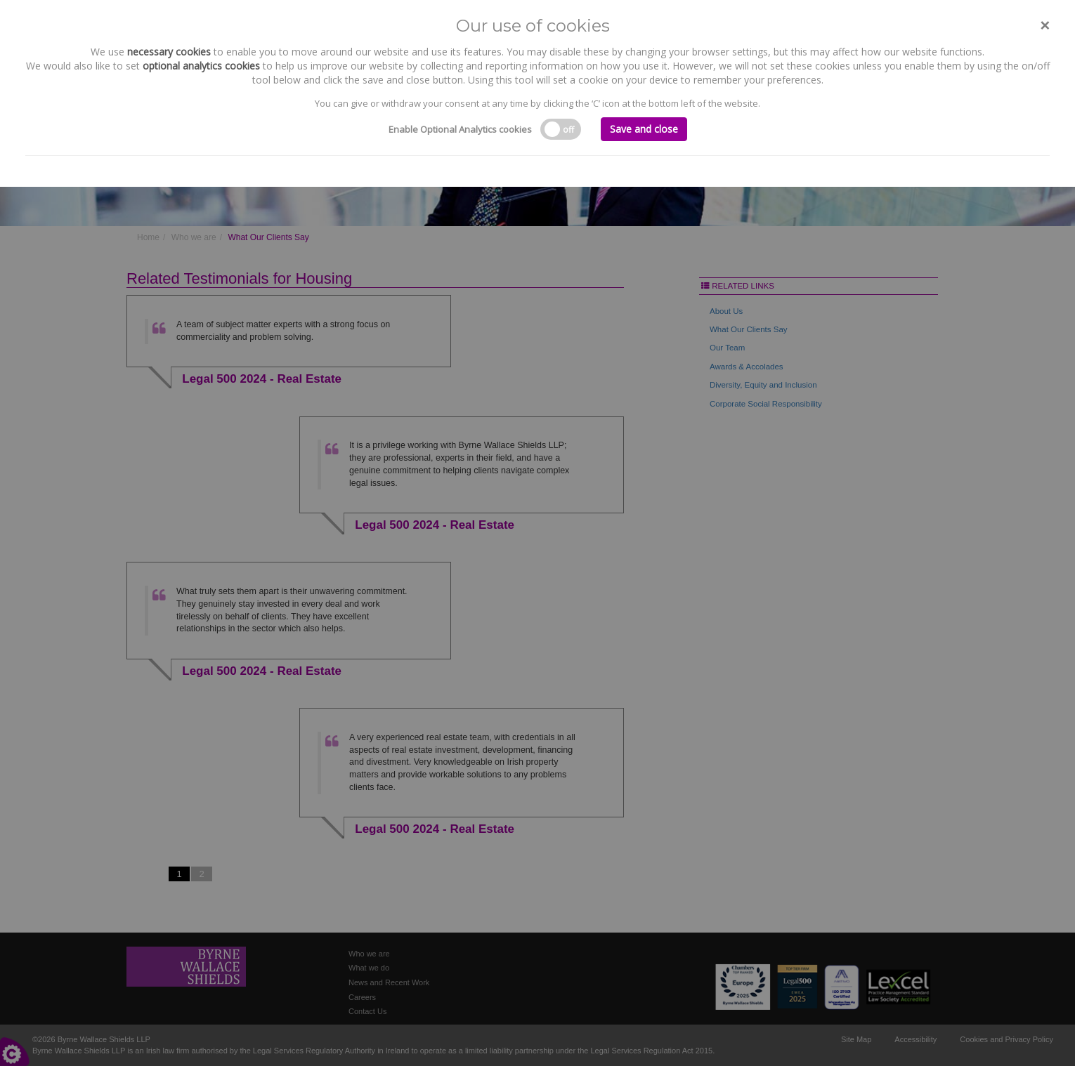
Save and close (644, 129)
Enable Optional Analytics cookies (460, 129)
